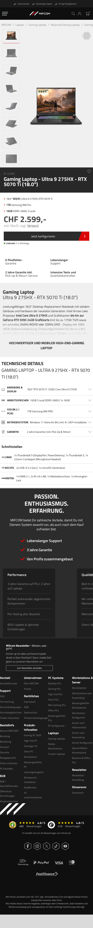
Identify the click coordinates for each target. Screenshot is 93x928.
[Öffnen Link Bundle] (46, 236)
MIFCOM (6, 25)
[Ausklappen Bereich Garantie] (46, 431)
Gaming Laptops (37, 25)
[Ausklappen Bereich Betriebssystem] (46, 422)
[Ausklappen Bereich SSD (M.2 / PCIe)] (46, 411)
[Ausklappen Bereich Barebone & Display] (46, 389)
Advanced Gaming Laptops (65, 25)
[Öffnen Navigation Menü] (5, 13)
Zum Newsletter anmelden (29, 668)
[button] (81, 13)
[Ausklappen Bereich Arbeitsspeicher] (46, 400)
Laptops (19, 25)
